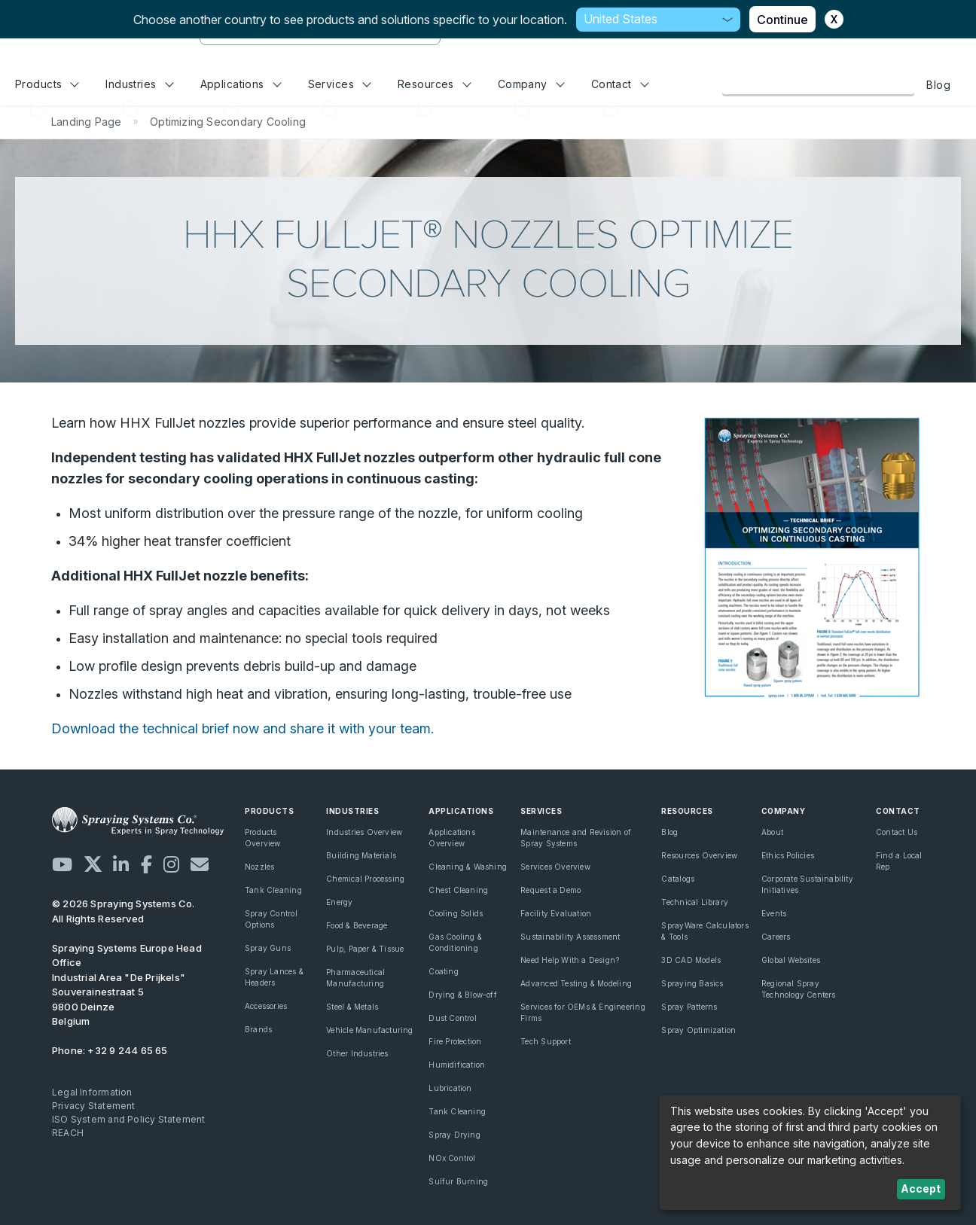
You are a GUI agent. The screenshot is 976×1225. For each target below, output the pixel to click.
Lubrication (450, 1087)
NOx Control (452, 1158)
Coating (443, 971)
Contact (620, 84)
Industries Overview (364, 831)
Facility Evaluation (555, 913)
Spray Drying (454, 1134)
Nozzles (259, 866)
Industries (139, 84)
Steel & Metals (352, 1006)
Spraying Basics (692, 983)
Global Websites (790, 959)
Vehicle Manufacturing (369, 1030)
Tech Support (545, 1041)
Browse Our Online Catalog (818, 84)
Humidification (457, 1064)
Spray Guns (268, 947)
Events (773, 913)
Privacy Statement (94, 1105)
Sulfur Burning (458, 1181)
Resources (434, 84)
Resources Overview (699, 855)
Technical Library (694, 902)
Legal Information (92, 1092)
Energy (339, 902)
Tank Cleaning (273, 889)
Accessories (266, 1005)
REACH (68, 1132)
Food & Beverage (356, 925)
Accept (921, 1188)
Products (47, 84)
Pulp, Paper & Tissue (365, 948)
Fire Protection (455, 1041)
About (772, 831)
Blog (938, 84)
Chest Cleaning (458, 889)
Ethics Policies (787, 855)
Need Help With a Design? (569, 959)
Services (339, 84)
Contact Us (896, 831)
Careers (775, 936)
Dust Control (453, 1017)
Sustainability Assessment (570, 936)
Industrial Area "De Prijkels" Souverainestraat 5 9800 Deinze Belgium (127, 985)
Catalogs (677, 878)
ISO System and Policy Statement (129, 1119)
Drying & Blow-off (463, 994)
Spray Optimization (698, 1030)
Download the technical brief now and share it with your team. (242, 728)
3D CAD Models (691, 959)
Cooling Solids (456, 913)
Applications (241, 84)
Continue (782, 19)
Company (531, 84)
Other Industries (357, 1053)
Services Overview (555, 866)
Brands (258, 1029)
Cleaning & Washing (468, 866)
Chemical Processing (365, 878)
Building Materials (361, 855)
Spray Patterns (689, 1006)
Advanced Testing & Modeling (576, 983)
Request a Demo (550, 889)
